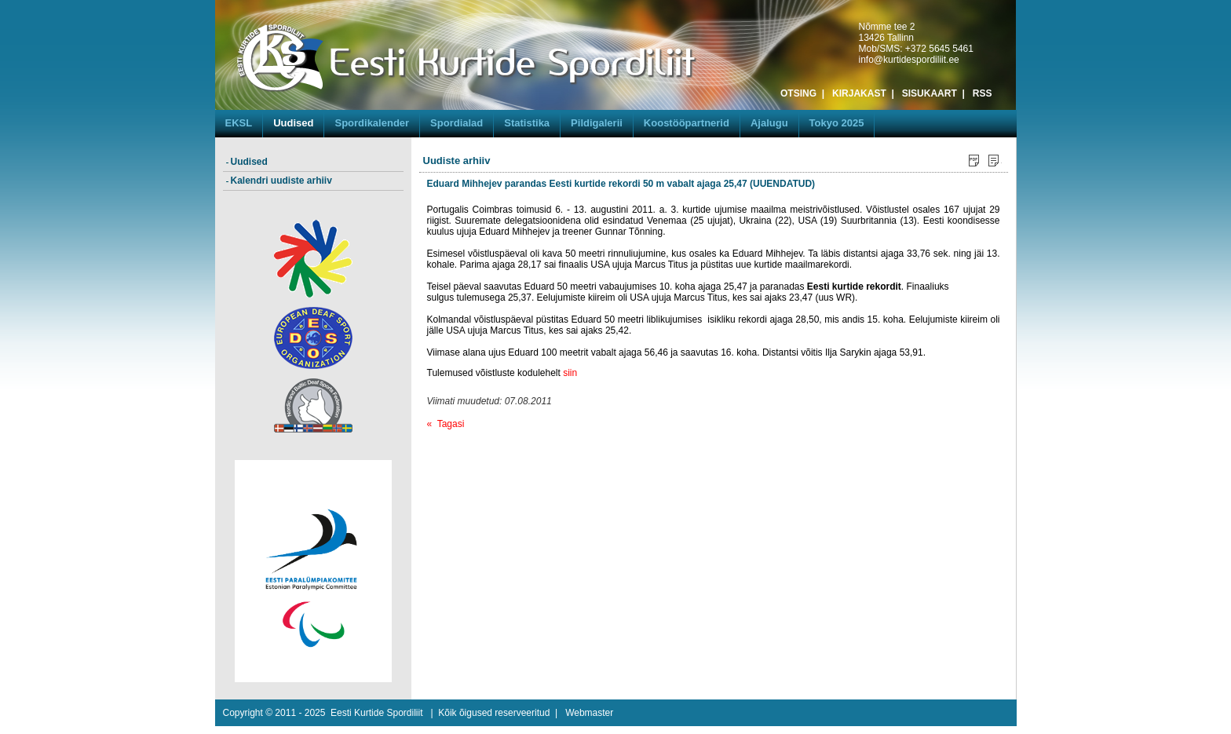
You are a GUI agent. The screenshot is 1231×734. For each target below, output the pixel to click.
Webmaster (589, 712)
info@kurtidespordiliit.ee (909, 59)
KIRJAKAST (859, 93)
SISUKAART (929, 93)
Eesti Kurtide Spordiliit (376, 712)
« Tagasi (446, 423)
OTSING (798, 93)
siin (570, 372)
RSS (982, 93)
